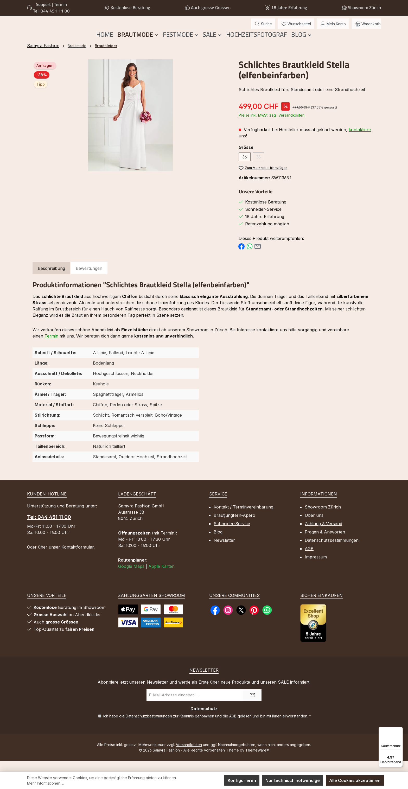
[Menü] (400, 730)
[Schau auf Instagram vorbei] (228, 621)
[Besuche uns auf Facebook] (215, 621)
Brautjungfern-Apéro (234, 526)
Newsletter (224, 551)
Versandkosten (189, 755)
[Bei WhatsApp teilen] (249, 256)
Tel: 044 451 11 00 (51, 11)
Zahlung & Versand (323, 534)
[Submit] (252, 706)
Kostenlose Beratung (130, 7)
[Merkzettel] (296, 29)
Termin (51, 346)
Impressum (316, 567)
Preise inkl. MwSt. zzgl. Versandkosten (271, 126)
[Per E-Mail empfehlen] (258, 256)
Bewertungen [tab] (89, 279)
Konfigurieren (242, 780)
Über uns (314, 526)
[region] (130, 126)
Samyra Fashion (43, 56)
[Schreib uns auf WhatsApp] (267, 621)
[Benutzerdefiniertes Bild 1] (313, 634)
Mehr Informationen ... (45, 783)
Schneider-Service (232, 534)
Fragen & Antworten (325, 542)
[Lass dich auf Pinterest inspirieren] (254, 621)
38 (260, 168)
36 (246, 168)
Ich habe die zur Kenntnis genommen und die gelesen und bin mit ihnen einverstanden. (207, 727)
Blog (218, 542)
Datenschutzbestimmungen (332, 551)
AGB (309, 559)
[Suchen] (263, 29)
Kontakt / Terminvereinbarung (243, 517)
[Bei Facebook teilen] (241, 256)
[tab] (51, 279)
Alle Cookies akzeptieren (354, 780)
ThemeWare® (257, 761)
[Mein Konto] (333, 29)
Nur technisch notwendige (292, 780)
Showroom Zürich (364, 7)
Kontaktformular (77, 558)
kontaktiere (360, 140)
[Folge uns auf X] (241, 621)
